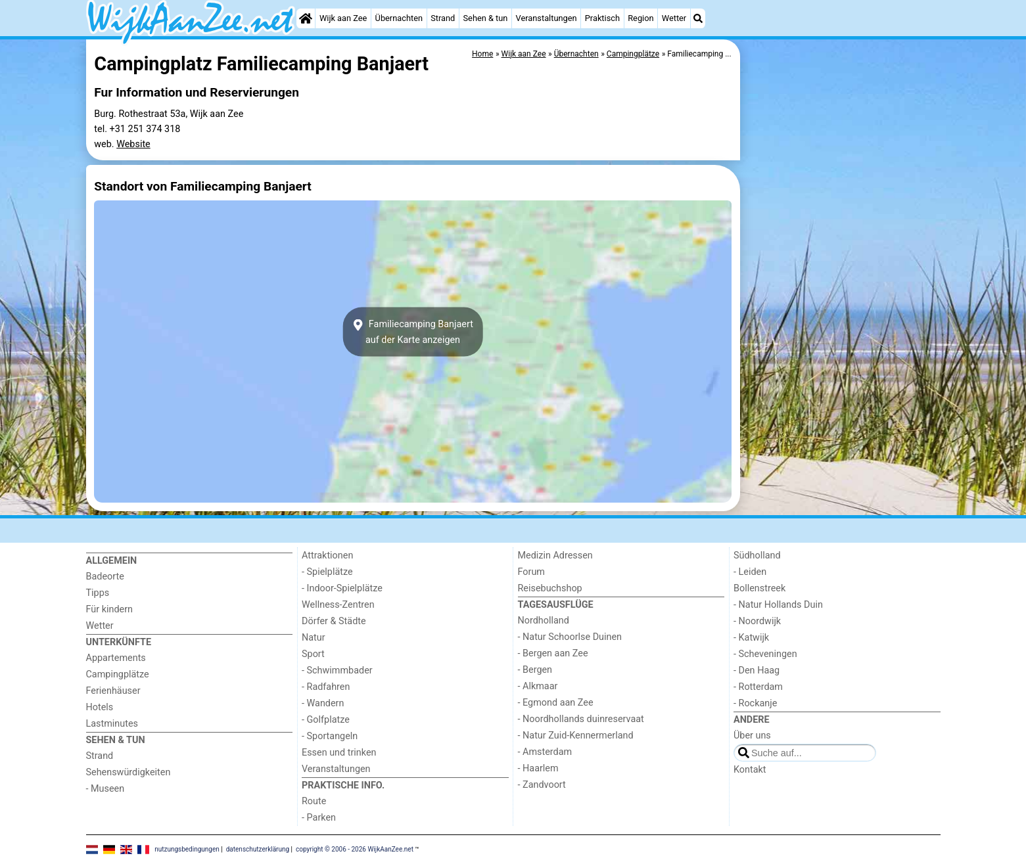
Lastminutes (112, 723)
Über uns (752, 735)
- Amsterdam (545, 752)
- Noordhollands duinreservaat (581, 719)
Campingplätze (117, 674)
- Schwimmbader (337, 670)
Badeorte (105, 576)
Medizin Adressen (555, 555)
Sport (313, 654)
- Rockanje (755, 703)
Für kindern (109, 609)
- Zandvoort (542, 784)
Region (640, 18)
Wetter (674, 18)
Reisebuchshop (550, 588)
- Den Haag (757, 670)
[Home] (305, 18)
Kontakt (750, 769)
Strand (443, 18)
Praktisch (602, 18)
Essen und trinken (339, 752)
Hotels (100, 707)
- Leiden (750, 572)
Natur (313, 637)
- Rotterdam (758, 687)
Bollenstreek (759, 588)
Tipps (98, 593)
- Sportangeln (330, 736)
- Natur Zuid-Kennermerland (576, 735)
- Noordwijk (757, 621)
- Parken (319, 817)
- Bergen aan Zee (553, 653)
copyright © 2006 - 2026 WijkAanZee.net (354, 849)
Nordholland (543, 620)
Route (314, 801)
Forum (531, 572)
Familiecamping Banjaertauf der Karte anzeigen (412, 332)
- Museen (105, 788)
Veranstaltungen (546, 18)
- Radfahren (326, 687)
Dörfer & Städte (334, 621)
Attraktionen (327, 555)
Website (133, 144)
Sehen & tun (485, 18)
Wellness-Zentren (338, 604)
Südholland (757, 555)
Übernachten (399, 18)
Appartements (116, 658)
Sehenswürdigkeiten (128, 772)
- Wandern (323, 703)
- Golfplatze (326, 719)
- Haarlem (538, 768)
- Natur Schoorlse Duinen (570, 637)
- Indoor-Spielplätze (342, 588)
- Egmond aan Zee (556, 702)
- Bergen (535, 669)
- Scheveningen (765, 654)
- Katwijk (751, 637)
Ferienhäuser (113, 690)
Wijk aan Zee (343, 18)
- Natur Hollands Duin (778, 604)
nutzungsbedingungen (187, 849)
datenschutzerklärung (257, 849)
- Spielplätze (327, 572)
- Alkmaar (538, 686)
